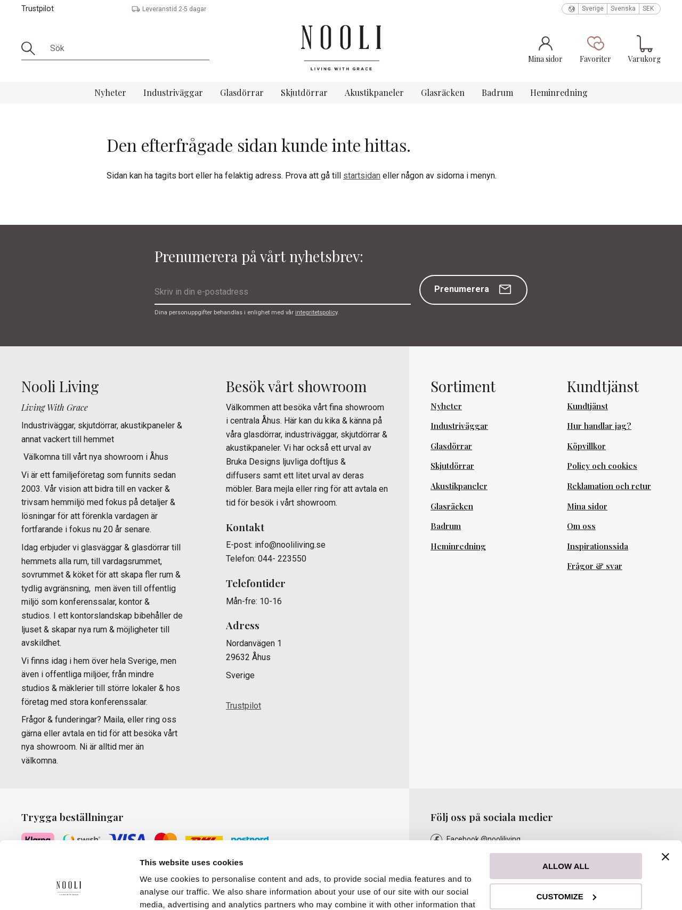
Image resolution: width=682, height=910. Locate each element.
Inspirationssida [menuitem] (597, 546)
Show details (164, 888)
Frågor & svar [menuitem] (594, 565)
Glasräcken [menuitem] (443, 92)
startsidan (361, 175)
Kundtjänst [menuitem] (587, 406)
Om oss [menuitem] (581, 526)
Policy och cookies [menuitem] (602, 465)
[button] (595, 49)
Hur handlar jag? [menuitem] (599, 425)
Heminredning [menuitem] (559, 92)
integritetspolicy (316, 312)
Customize (566, 838)
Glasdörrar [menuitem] (242, 92)
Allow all (565, 808)
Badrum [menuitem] (497, 92)
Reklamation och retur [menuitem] (609, 486)
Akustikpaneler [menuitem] (374, 92)
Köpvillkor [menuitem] (586, 446)
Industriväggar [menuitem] (173, 92)
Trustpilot (37, 8)
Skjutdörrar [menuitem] (304, 92)
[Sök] (32, 48)
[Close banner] (665, 799)
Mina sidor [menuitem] (587, 506)
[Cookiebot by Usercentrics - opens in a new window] (69, 889)
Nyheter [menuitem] (110, 92)
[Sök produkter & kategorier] (126, 48)
